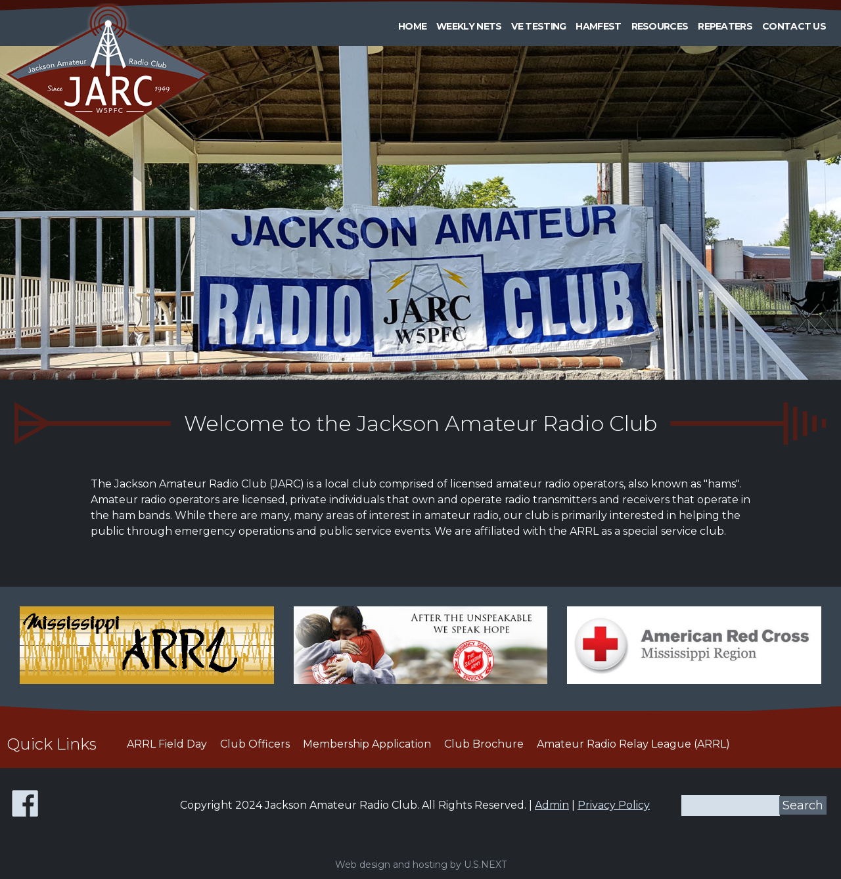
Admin (552, 805)
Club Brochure (484, 744)
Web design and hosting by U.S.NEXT (421, 864)
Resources (660, 26)
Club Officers (255, 744)
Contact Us (794, 26)
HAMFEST (598, 26)
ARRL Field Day (167, 744)
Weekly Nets (468, 26)
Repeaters (725, 26)
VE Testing (538, 26)
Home (412, 26)
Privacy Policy (614, 805)
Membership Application (367, 744)
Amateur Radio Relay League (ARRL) (633, 744)
